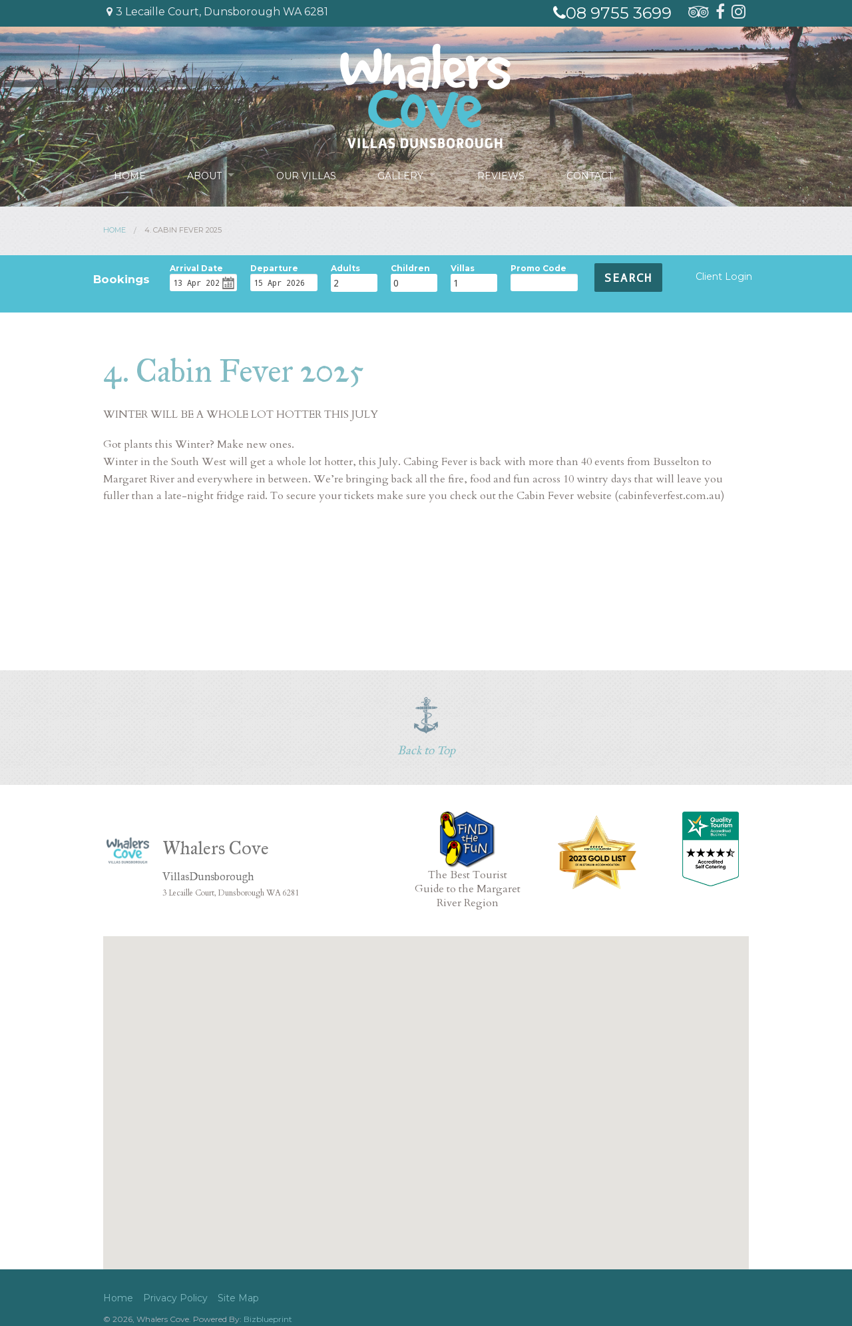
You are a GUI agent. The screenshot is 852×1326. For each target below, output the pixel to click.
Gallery (401, 175)
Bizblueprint (268, 1319)
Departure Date (274, 267)
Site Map (238, 1298)
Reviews (503, 175)
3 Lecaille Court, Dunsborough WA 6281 (217, 11)
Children (410, 267)
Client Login (724, 277)
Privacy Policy (175, 1298)
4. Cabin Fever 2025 (183, 230)
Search (628, 277)
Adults (345, 267)
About (204, 175)
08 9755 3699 (612, 13)
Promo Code (538, 267)
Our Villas (307, 175)
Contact (591, 175)
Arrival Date (196, 267)
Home (130, 175)
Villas (463, 267)
